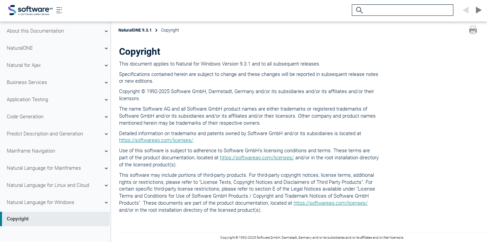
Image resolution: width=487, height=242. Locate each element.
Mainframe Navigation (58, 151)
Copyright (18, 219)
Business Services (58, 82)
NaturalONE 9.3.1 (135, 30)
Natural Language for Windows (58, 202)
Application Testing (58, 99)
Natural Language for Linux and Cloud (58, 185)
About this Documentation (58, 31)
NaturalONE (58, 48)
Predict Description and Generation (58, 134)
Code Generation (58, 117)
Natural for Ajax (58, 65)
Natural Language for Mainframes (58, 168)
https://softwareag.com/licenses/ (156, 140)
